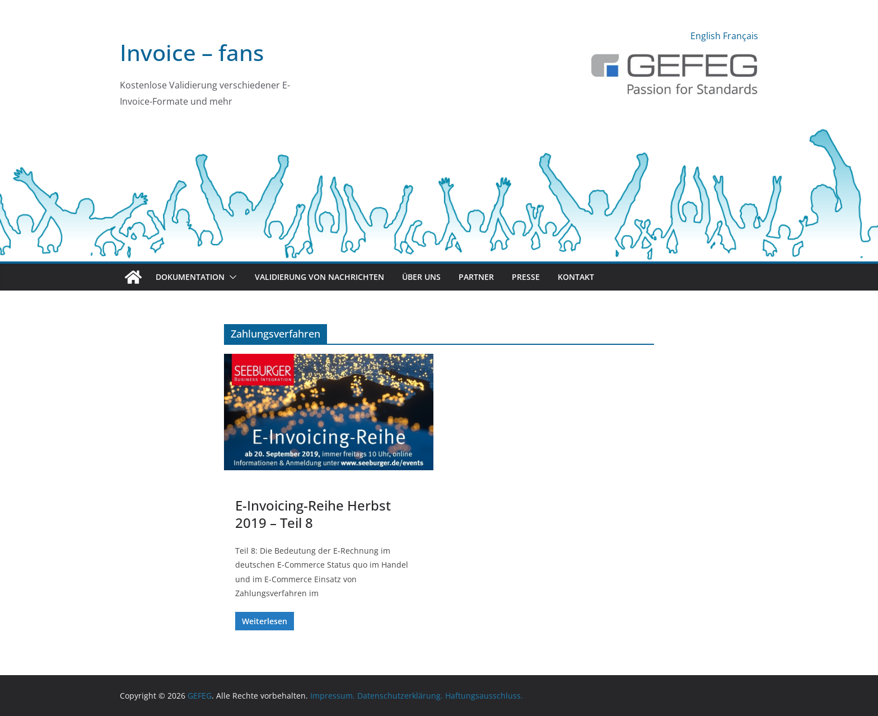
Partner (476, 277)
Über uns (421, 277)
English (705, 36)
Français (740, 36)
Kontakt (576, 277)
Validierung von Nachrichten (319, 277)
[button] (231, 277)
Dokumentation (190, 277)
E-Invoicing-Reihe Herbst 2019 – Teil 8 (313, 514)
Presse (526, 277)
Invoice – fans (192, 52)
